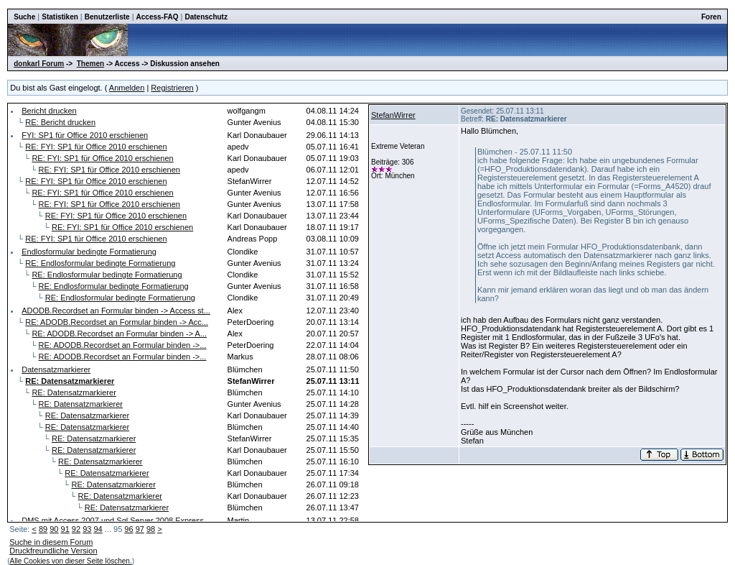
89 (43, 529)
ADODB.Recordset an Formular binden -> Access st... (116, 310)
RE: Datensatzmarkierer (74, 392)
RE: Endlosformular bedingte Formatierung (100, 263)
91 (65, 529)
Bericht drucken (49, 110)
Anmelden (127, 87)
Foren (711, 17)
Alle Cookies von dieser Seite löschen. (71, 561)
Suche (24, 17)
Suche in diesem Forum (51, 542)
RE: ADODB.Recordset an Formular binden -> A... (119, 333)
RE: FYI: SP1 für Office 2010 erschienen (96, 146)
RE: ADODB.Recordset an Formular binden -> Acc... (116, 322)
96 (128, 529)
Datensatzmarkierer (56, 369)
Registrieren (172, 87)
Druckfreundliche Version (53, 550)
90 (54, 529)
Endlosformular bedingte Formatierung (89, 251)
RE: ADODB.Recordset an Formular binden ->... (123, 345)
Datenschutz (205, 17)
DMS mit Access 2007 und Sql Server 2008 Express (113, 520)
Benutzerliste (107, 17)
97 (140, 529)
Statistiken (60, 17)
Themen (90, 64)
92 (76, 529)
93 (87, 529)
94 (97, 529)
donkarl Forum (39, 64)
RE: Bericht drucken (60, 122)
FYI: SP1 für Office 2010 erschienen (85, 135)
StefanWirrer (393, 115)
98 (150, 529)
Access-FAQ (157, 17)
